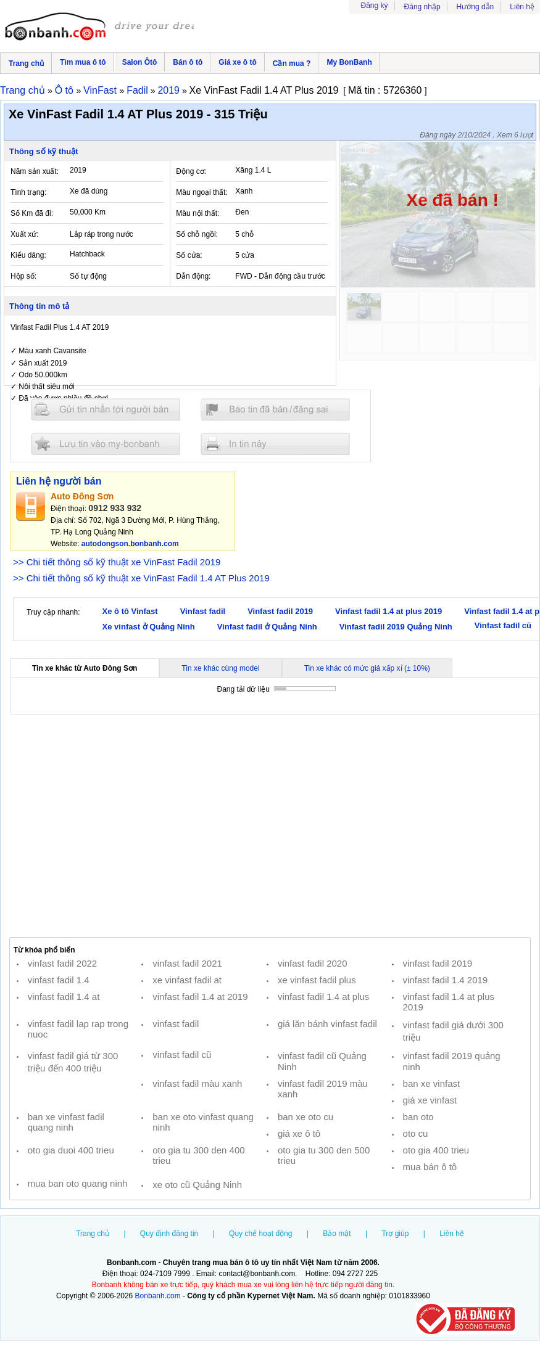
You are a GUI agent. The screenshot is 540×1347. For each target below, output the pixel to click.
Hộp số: (23, 276)
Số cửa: (189, 255)
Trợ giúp (395, 1233)
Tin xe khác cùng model (220, 668)
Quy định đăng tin (169, 1233)
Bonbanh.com (158, 1296)
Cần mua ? (292, 63)
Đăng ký (374, 5)
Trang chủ (26, 63)
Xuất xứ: (24, 234)
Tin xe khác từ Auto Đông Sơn (84, 668)
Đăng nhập (422, 6)
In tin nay (275, 443)
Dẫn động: (193, 276)
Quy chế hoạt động (260, 1233)
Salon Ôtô (139, 62)
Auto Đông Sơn (82, 496)
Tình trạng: (28, 192)
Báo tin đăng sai (275, 409)
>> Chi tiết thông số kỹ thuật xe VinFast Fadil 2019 (116, 562)
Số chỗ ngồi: (197, 234)
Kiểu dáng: (28, 255)
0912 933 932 (114, 508)
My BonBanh (349, 62)
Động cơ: (191, 171)
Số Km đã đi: (31, 213)
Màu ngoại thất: (201, 192)
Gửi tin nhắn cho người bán (105, 409)
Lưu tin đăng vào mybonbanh (105, 443)
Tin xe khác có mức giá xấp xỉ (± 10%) (367, 668)
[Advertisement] (270, 826)
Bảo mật (337, 1233)
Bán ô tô (187, 62)
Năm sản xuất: (34, 171)
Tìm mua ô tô (83, 62)
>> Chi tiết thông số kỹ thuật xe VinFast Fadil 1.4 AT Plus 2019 (141, 578)
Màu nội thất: (197, 213)
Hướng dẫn (475, 6)
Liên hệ (522, 6)
